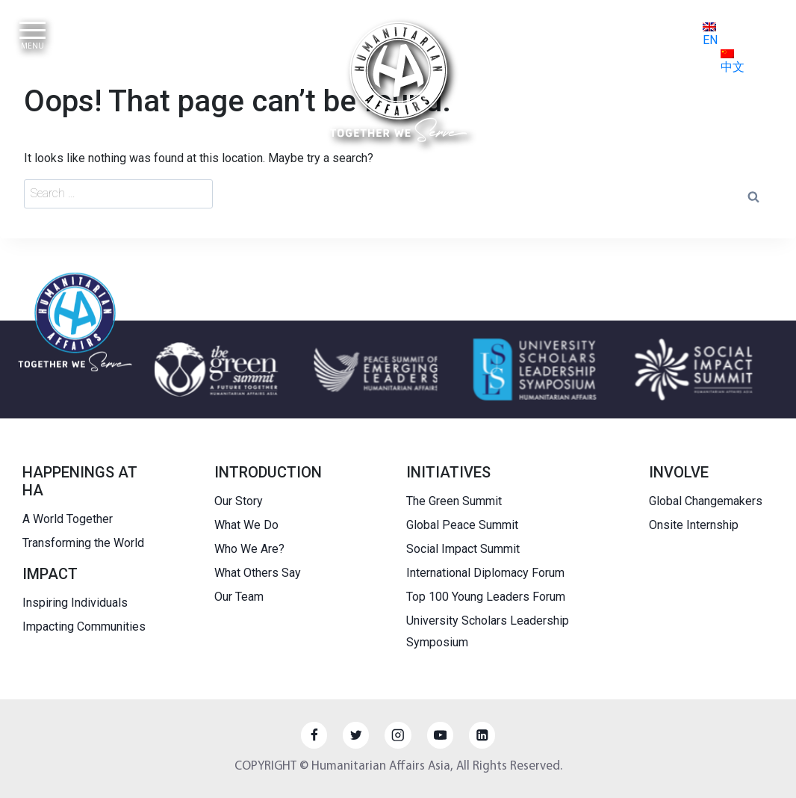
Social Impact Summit (463, 549)
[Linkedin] (482, 735)
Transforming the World (83, 543)
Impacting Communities (84, 626)
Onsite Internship (694, 525)
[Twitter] (356, 735)
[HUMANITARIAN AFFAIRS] (398, 82)
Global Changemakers (705, 501)
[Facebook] (314, 735)
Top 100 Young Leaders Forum (485, 597)
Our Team (239, 597)
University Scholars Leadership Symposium (487, 631)
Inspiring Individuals (75, 603)
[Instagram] (398, 735)
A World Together (67, 519)
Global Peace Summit (462, 525)
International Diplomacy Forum (485, 573)
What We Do (246, 525)
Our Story (238, 501)
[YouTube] (440, 735)
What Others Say (257, 573)
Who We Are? (249, 549)
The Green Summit (454, 501)
